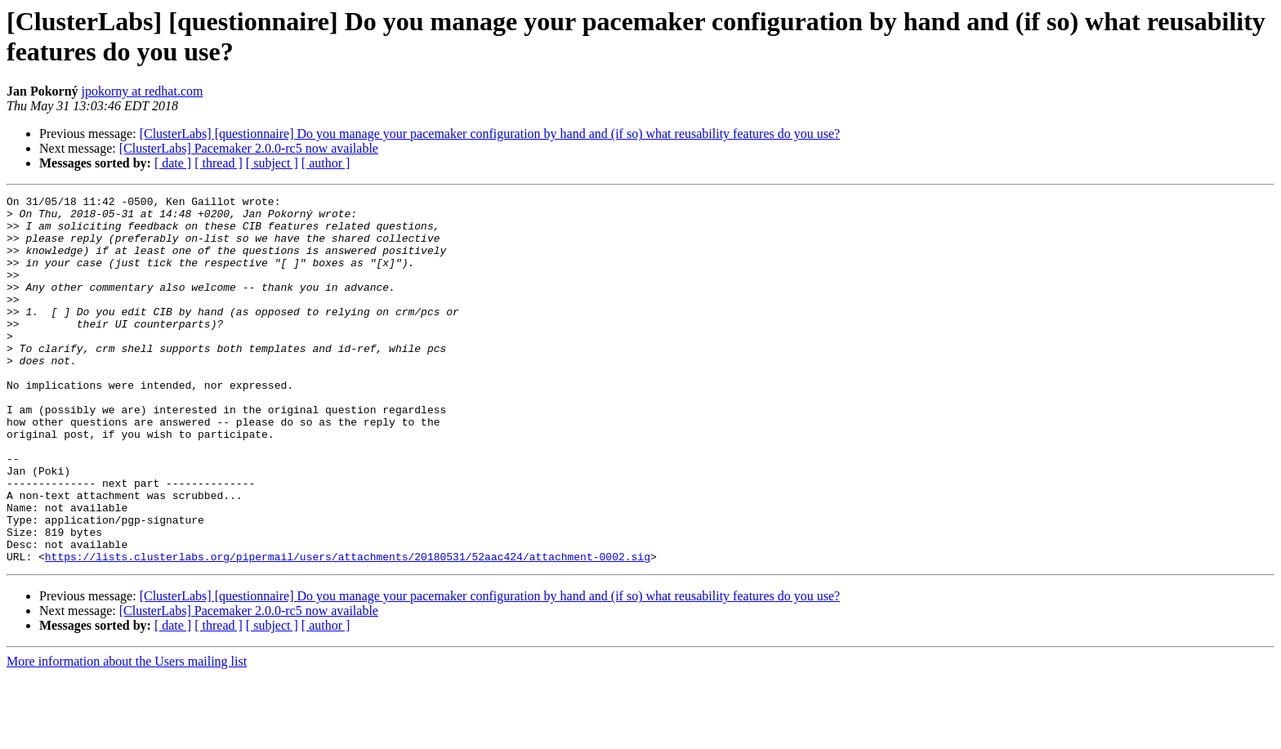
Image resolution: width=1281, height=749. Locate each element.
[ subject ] (272, 163)
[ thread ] (218, 163)
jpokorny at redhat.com (142, 91)
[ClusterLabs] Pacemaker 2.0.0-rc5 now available (248, 148)
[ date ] (172, 163)
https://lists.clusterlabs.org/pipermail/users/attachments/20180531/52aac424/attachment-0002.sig (347, 629)
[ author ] (325, 163)
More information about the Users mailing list (127, 735)
